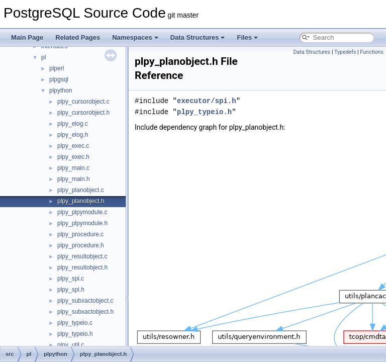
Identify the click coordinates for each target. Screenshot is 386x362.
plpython (60, 90)
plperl (56, 68)
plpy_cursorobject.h (83, 112)
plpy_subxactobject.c (85, 300)
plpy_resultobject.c (82, 256)
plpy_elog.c (72, 123)
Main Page (27, 37)
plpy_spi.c (70, 278)
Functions (371, 52)
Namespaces (135, 37)
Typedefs (345, 52)
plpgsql (58, 79)
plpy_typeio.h (75, 333)
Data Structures (197, 37)
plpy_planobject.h (80, 201)
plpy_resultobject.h (82, 267)
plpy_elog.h (72, 134)
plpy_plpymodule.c (82, 212)
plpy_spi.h (70, 289)
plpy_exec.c (73, 145)
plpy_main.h (73, 179)
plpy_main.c (73, 167)
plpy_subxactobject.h (85, 311)
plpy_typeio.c (74, 322)
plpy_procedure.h (80, 245)
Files (247, 37)
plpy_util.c (70, 344)
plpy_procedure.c (80, 234)
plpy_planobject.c (80, 190)
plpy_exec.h (73, 156)
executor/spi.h (206, 101)
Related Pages (77, 37)
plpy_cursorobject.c (83, 101)
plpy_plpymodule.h (82, 223)
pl (43, 57)
